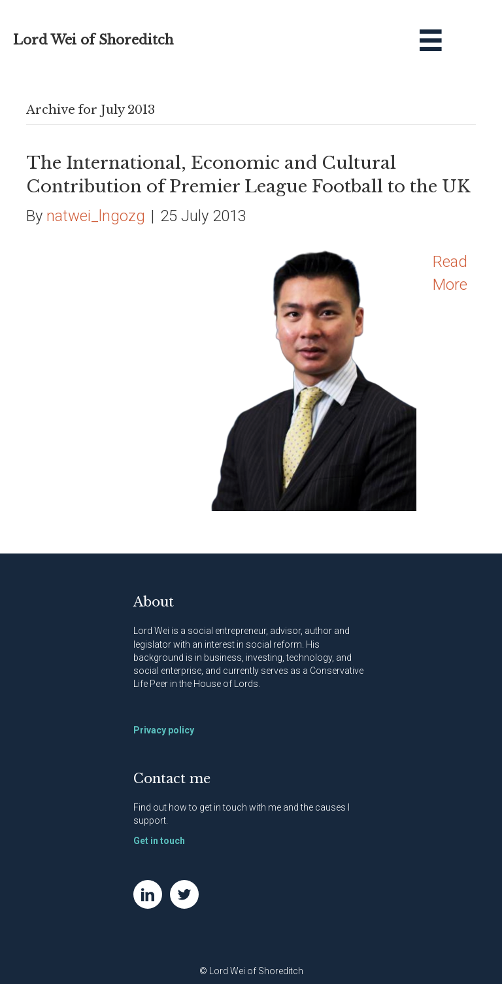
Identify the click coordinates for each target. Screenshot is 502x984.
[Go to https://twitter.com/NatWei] (184, 894)
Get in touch (159, 840)
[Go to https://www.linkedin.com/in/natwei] (147, 894)
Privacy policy (163, 730)
